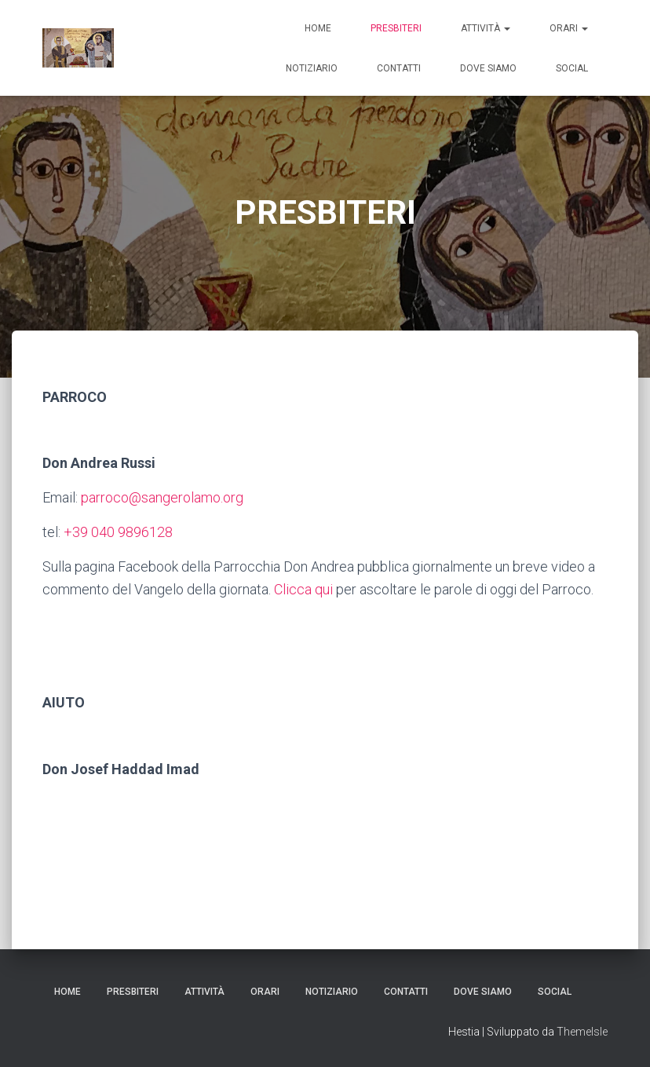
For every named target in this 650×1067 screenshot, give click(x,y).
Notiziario (312, 68)
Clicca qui (303, 589)
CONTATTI (399, 68)
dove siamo (488, 68)
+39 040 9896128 (118, 532)
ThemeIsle (582, 1031)
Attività (485, 28)
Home (318, 28)
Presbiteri (396, 28)
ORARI (569, 28)
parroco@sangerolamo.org (162, 497)
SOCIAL (572, 68)
